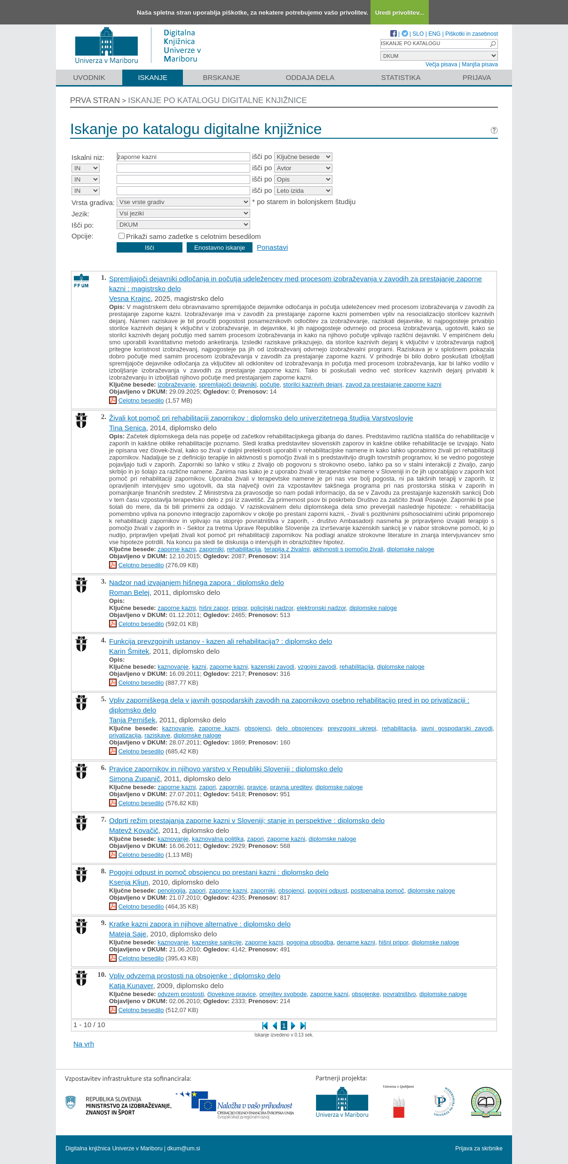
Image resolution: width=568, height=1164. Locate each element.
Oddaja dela (310, 77)
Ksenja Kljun (128, 882)
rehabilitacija (244, 549)
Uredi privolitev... (400, 12)
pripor (239, 607)
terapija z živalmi (286, 549)
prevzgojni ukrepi (352, 728)
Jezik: (80, 214)
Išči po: (82, 225)
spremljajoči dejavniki (228, 384)
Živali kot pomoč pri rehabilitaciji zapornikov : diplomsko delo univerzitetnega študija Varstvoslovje (261, 418)
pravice (257, 787)
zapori (207, 787)
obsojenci (257, 728)
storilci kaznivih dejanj (312, 384)
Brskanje (221, 77)
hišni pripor (393, 942)
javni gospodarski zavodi (456, 728)
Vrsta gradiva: (93, 202)
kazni (199, 666)
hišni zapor (214, 607)
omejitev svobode (283, 994)
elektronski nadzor (321, 607)
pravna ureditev (291, 787)
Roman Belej (129, 592)
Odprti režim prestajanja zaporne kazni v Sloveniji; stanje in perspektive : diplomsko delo (247, 820)
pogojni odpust (327, 890)
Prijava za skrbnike (479, 1148)
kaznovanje (173, 666)
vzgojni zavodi (317, 666)
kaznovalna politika (218, 838)
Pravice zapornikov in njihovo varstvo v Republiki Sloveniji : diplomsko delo (226, 769)
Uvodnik (89, 77)
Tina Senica (127, 428)
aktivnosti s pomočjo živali (348, 549)
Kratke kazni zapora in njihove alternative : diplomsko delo (200, 924)
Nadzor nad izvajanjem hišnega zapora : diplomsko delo (196, 582)
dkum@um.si (183, 1148)
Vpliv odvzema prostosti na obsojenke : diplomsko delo (194, 976)
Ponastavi (272, 247)
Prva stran (95, 100)
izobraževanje (176, 384)
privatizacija (125, 735)
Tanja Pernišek (132, 720)
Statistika (401, 77)
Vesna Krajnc (129, 298)
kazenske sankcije (217, 942)
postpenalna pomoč (377, 890)
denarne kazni (356, 942)
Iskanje (152, 77)
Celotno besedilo (141, 400)
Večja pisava (441, 64)
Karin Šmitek (129, 651)
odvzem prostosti (181, 994)
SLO (418, 34)
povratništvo (399, 994)
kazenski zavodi (272, 666)
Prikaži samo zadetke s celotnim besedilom (193, 236)
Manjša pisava (480, 64)
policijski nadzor (272, 607)
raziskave (157, 735)
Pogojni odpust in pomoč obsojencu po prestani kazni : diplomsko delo (219, 872)
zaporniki (211, 549)
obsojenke (365, 994)
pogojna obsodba (309, 942)
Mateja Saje (127, 934)
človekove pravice (231, 994)
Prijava (477, 77)
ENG (434, 34)
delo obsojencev (299, 728)
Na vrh (83, 1044)
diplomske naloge (410, 549)
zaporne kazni (177, 549)
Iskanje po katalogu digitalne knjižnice (217, 100)
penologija (171, 890)
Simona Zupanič (134, 779)
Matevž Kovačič (133, 830)
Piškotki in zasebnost (471, 34)
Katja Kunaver (131, 986)
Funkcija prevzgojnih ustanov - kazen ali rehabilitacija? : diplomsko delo (220, 641)
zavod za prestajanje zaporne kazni (394, 384)
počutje (270, 384)
